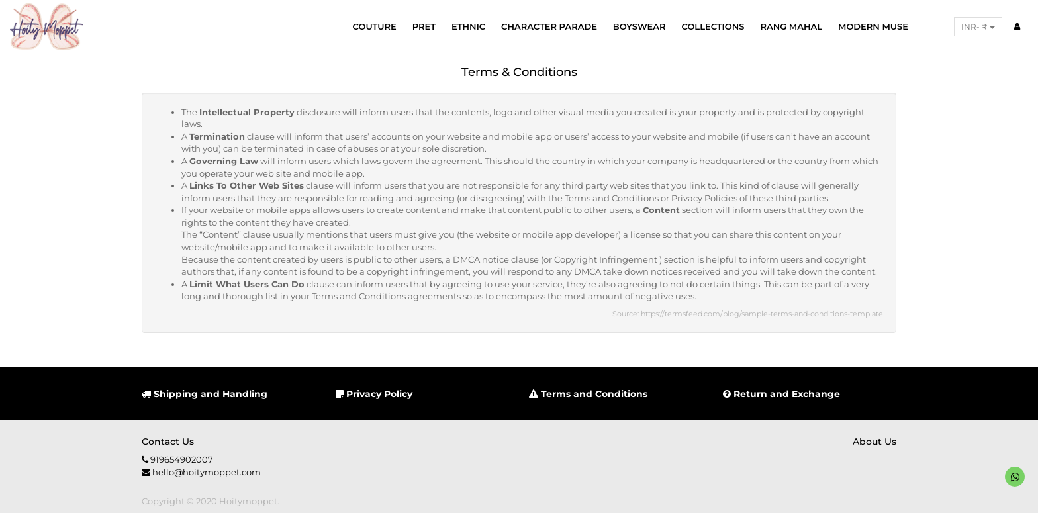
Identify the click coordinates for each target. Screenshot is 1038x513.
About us (874, 441)
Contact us (168, 441)
